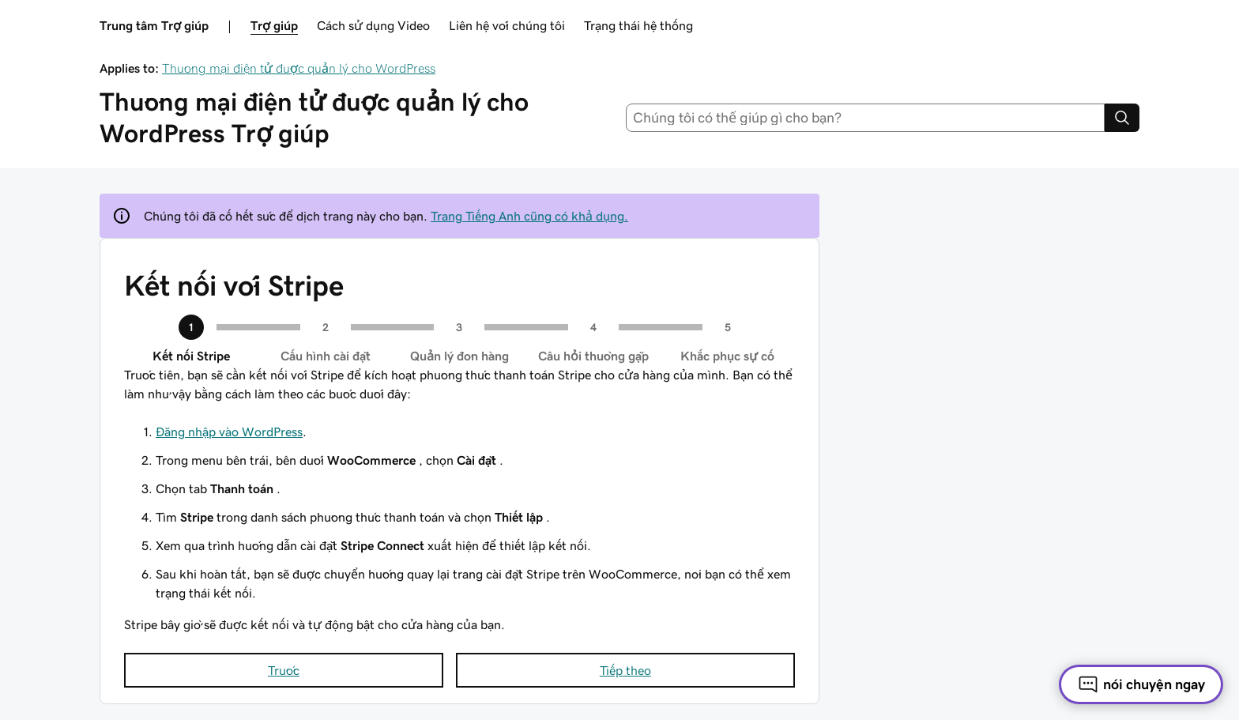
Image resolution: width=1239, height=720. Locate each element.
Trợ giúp (274, 25)
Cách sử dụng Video (373, 25)
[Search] (1122, 118)
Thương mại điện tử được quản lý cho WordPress (298, 68)
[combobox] (865, 118)
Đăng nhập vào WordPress (229, 431)
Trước (283, 670)
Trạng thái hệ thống (638, 25)
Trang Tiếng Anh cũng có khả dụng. (529, 215)
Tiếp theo (625, 670)
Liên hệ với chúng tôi (507, 25)
